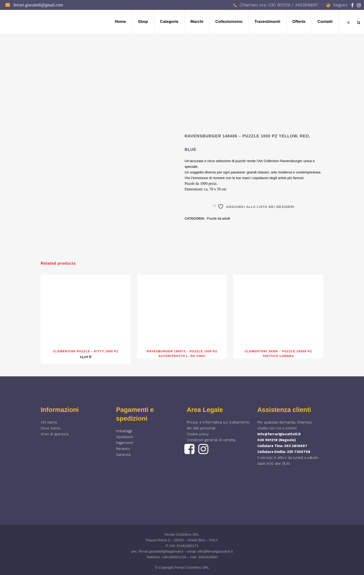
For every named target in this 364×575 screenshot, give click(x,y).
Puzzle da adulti (218, 218)
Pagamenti (124, 443)
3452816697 (208, 557)
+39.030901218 (174, 557)
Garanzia (123, 454)
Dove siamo (51, 428)
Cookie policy (198, 434)
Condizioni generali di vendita (211, 440)
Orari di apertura (54, 434)
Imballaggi (124, 431)
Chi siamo (49, 422)
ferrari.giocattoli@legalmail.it (161, 551)
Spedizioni (124, 437)
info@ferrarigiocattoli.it (279, 434)
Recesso (123, 449)
